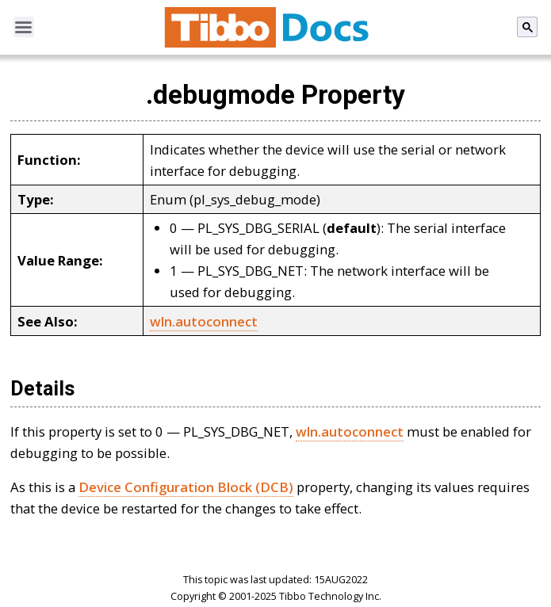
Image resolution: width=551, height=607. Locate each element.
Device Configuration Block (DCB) (185, 487)
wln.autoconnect (204, 321)
